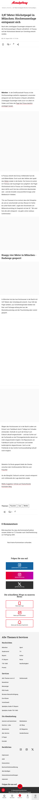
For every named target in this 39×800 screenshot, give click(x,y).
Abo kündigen (6, 771)
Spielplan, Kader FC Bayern (10, 706)
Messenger (5, 686)
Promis (4, 667)
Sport (21, 647)
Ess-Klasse (5, 698)
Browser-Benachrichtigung (10, 694)
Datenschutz (6, 763)
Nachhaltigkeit (24, 663)
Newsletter (5, 682)
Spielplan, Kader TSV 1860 (10, 710)
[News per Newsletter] (19, 614)
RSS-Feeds (5, 690)
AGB (3, 759)
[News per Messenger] (19, 604)
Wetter (6, 181)
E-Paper (4, 737)
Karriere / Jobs (6, 725)
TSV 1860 (5, 663)
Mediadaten (23, 721)
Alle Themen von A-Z (8, 678)
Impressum (5, 755)
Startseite (4, 7)
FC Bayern (5, 659)
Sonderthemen (24, 733)
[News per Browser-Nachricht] (19, 623)
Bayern (4, 655)
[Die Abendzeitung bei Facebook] (19, 566)
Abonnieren (5, 729)
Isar (19, 506)
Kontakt (4, 741)
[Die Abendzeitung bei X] (19, 585)
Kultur (21, 655)
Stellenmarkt (23, 678)
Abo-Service (5, 733)
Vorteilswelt (5, 702)
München (9, 7)
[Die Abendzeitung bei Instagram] (19, 575)
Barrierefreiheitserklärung (10, 767)
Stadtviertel (5, 651)
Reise (21, 659)
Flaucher (4, 470)
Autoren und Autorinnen (9, 721)
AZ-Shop (22, 725)
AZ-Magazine (24, 729)
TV (20, 651)
